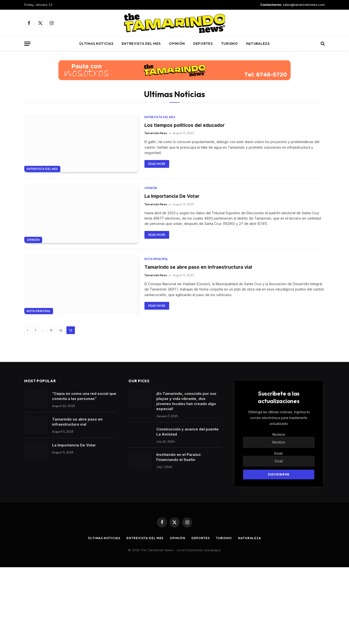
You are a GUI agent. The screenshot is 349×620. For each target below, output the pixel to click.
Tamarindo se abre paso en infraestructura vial (200, 302)
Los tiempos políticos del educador (186, 125)
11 (51, 383)
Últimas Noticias (96, 43)
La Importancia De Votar (173, 214)
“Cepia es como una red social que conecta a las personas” (84, 449)
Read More (156, 164)
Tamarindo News (155, 133)
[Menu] (27, 43)
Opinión (177, 43)
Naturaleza (258, 43)
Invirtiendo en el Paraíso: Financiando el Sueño (178, 510)
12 (60, 383)
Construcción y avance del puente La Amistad (187, 484)
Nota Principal (39, 364)
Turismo (229, 43)
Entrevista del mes (141, 43)
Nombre (278, 487)
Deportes (203, 43)
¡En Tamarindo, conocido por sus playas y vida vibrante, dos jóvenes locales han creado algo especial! (186, 454)
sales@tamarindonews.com (304, 5)
